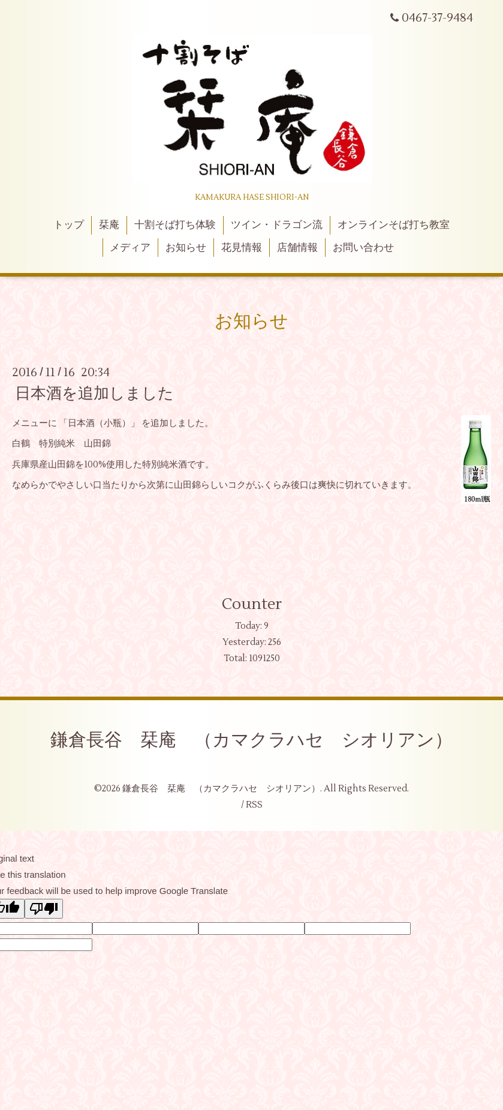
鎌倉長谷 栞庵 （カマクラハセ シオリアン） (251, 740)
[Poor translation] (44, 909)
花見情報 (241, 247)
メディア (130, 247)
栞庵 (109, 225)
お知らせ (185, 247)
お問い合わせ (363, 247)
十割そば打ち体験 (175, 225)
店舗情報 (297, 247)
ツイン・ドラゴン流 (277, 225)
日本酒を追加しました (94, 393)
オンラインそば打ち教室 (394, 225)
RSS (254, 805)
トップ (68, 225)
